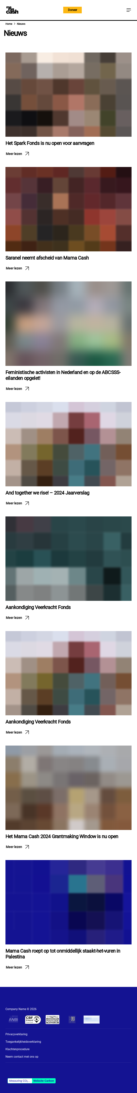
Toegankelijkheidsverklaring (23, 1041)
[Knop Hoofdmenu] (129, 10)
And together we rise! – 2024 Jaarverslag (47, 493)
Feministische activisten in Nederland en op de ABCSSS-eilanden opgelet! (62, 375)
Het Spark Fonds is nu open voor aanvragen (49, 143)
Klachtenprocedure (17, 1049)
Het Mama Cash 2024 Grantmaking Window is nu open (61, 836)
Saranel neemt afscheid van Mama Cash (47, 258)
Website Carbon (43, 1080)
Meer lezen (14, 154)
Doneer (72, 10)
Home (8, 23)
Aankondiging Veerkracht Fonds (38, 607)
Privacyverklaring (16, 1034)
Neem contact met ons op (21, 1056)
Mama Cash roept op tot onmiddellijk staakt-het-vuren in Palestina (62, 954)
